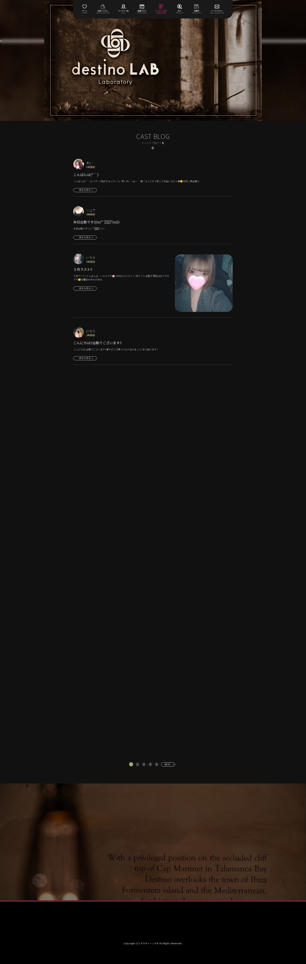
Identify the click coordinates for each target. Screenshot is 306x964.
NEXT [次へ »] (167, 764)
